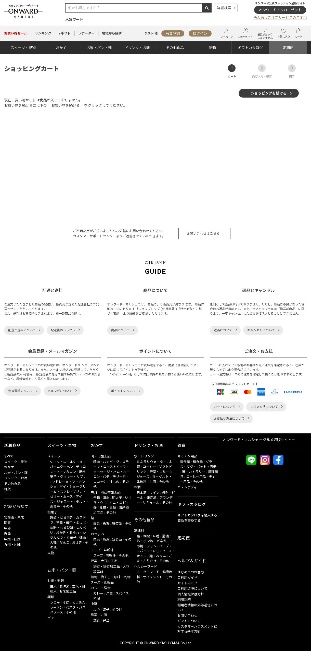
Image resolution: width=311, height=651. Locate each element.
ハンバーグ (111, 462)
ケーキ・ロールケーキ (66, 462)
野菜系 (117, 524)
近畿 (7, 534)
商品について (120, 330)
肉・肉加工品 (101, 456)
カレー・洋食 (101, 588)
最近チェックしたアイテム (265, 33)
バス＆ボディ (187, 487)
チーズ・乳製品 (102, 582)
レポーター (86, 33)
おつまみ (97, 534)
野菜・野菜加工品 (106, 567)
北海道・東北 (14, 517)
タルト (81, 502)
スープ (98, 556)
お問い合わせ (187, 616)
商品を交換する (189, 521)
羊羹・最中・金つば (71, 523)
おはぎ (77, 543)
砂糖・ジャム (146, 546)
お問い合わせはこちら (203, 233)
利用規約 (184, 599)
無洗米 (64, 586)
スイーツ (54, 456)
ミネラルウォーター (151, 462)
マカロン (69, 472)
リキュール (151, 503)
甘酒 (152, 482)
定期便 (288, 48)
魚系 (106, 524)
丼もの (114, 482)
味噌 (156, 536)
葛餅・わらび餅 (61, 527)
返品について (223, 330)
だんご (64, 543)
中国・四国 (12, 539)
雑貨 (212, 48)
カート (298, 33)
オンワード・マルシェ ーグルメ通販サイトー (259, 440)
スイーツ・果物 (23, 48)
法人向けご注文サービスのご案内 (280, 18)
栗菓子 (55, 506)
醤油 (165, 536)
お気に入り (283, 33)
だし (156, 551)
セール (15, 33)
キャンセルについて (261, 330)
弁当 (106, 620)
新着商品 (12, 445)
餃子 (106, 609)
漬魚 (106, 498)
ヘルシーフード (145, 567)
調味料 (139, 530)
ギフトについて (189, 621)
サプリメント (153, 577)
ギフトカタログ (250, 48)
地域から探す (112, 33)
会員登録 (173, 33)
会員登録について (20, 391)
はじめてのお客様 (190, 572)
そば (66, 602)
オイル (142, 556)
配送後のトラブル (63, 330)
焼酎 (165, 493)
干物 (96, 498)
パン (50, 618)
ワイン (154, 493)
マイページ (226, 33)
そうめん (78, 602)
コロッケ (100, 482)
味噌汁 (111, 556)
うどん (55, 602)
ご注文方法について (264, 407)
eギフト (65, 33)
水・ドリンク (144, 456)
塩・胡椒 (143, 536)
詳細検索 (224, 8)
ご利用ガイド (245, 33)
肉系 (96, 524)
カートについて (224, 407)
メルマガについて (60, 391)
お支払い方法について (229, 418)
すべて (9, 456)
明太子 (117, 498)
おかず (61, 48)
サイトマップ (187, 583)
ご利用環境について (192, 588)
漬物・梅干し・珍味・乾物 (111, 577)
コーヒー (149, 467)
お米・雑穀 (55, 581)
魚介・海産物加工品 (106, 492)
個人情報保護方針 (190, 594)
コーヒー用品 (196, 477)
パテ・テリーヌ (114, 477)
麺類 (50, 597)
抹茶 (82, 537)
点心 (96, 609)
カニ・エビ (117, 503)
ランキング (43, 33)
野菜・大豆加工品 (104, 561)
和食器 (198, 462)
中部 (7, 528)
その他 (68, 506)
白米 (53, 586)
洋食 (109, 593)
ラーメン (56, 607)
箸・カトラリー (193, 472)
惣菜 (96, 620)
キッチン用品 (187, 456)
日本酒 (142, 493)
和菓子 (52, 512)
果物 (50, 553)
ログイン (200, 33)
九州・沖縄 (12, 545)
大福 (53, 543)
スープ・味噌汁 (102, 550)
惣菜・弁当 (99, 615)
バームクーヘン (61, 467)
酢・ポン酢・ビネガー (153, 541)
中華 (94, 604)
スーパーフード (148, 572)
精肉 (96, 462)
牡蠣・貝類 (107, 508)
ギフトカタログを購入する (197, 515)
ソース (167, 551)
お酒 (137, 487)
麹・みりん (157, 556)
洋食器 (185, 462)
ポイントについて (123, 391)
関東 (7, 523)
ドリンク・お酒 (137, 48)
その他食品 (175, 48)
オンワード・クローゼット (280, 10)
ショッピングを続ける (269, 93)
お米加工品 (67, 591)
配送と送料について (22, 330)
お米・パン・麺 (99, 48)
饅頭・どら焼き (61, 517)
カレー (98, 593)
